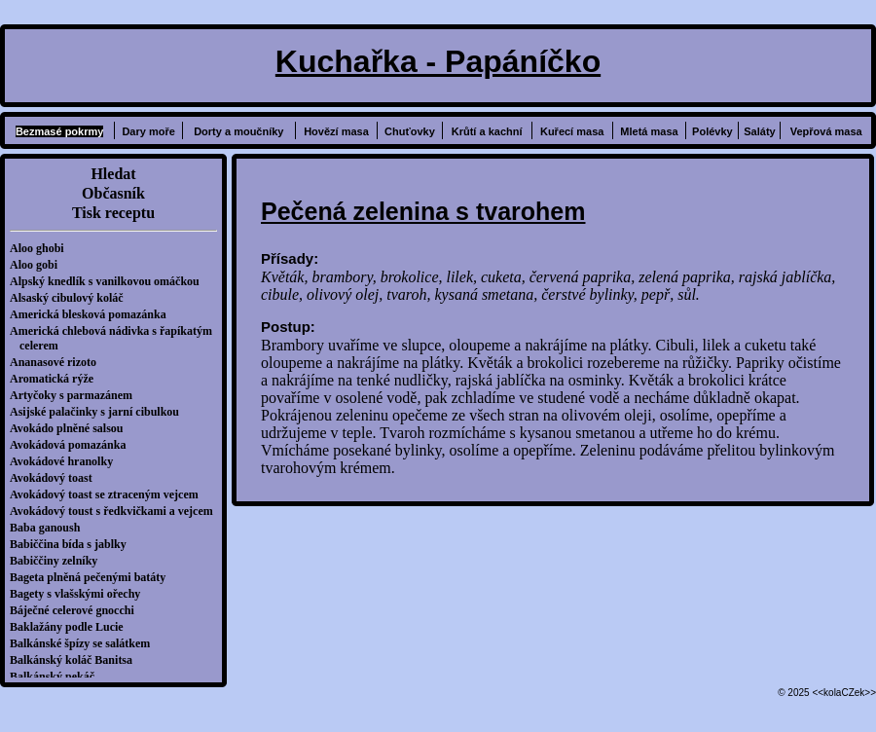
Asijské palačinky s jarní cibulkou (99, 412)
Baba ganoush (49, 527)
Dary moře (148, 131)
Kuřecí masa (571, 131)
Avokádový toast (55, 478)
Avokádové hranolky (66, 461)
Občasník (113, 193)
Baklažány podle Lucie (71, 627)
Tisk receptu (113, 212)
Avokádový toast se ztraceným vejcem (109, 494)
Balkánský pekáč (56, 676)
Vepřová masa (826, 131)
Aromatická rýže (56, 378)
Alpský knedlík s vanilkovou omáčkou (109, 281)
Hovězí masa (336, 131)
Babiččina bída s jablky (73, 544)
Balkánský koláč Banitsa (75, 660)
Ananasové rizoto (57, 362)
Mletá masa (648, 131)
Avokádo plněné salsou (71, 428)
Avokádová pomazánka (72, 445)
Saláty (759, 131)
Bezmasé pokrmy (60, 131)
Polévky (712, 131)
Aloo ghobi (41, 248)
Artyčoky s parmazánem (75, 395)
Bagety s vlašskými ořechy (79, 594)
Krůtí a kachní (487, 131)
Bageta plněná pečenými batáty (92, 577)
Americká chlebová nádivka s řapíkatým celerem (115, 338)
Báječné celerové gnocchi (76, 610)
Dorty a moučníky (238, 131)
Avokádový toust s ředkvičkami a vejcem (116, 511)
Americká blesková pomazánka (92, 314)
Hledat (113, 173)
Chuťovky (409, 131)
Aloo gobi (38, 265)
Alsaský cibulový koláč (71, 298)
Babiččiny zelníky (58, 560)
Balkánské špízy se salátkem (84, 643)
